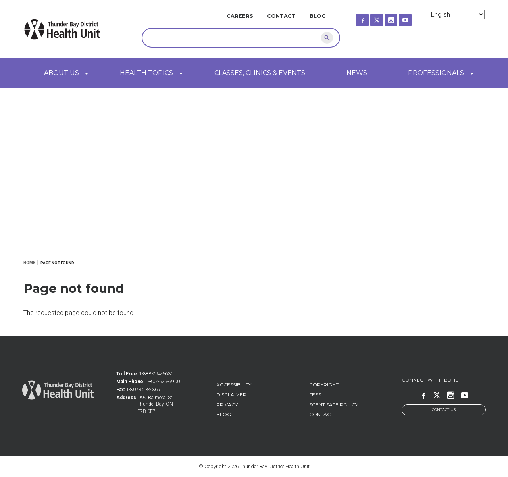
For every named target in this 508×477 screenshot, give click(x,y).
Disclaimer (231, 395)
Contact (281, 16)
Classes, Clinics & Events (259, 73)
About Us (61, 73)
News (356, 73)
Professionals (436, 73)
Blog (318, 16)
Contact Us (444, 409)
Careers (240, 16)
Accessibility (233, 385)
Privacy (227, 404)
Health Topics (146, 73)
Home (29, 262)
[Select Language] (457, 14)
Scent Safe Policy (333, 404)
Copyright (324, 385)
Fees (315, 395)
